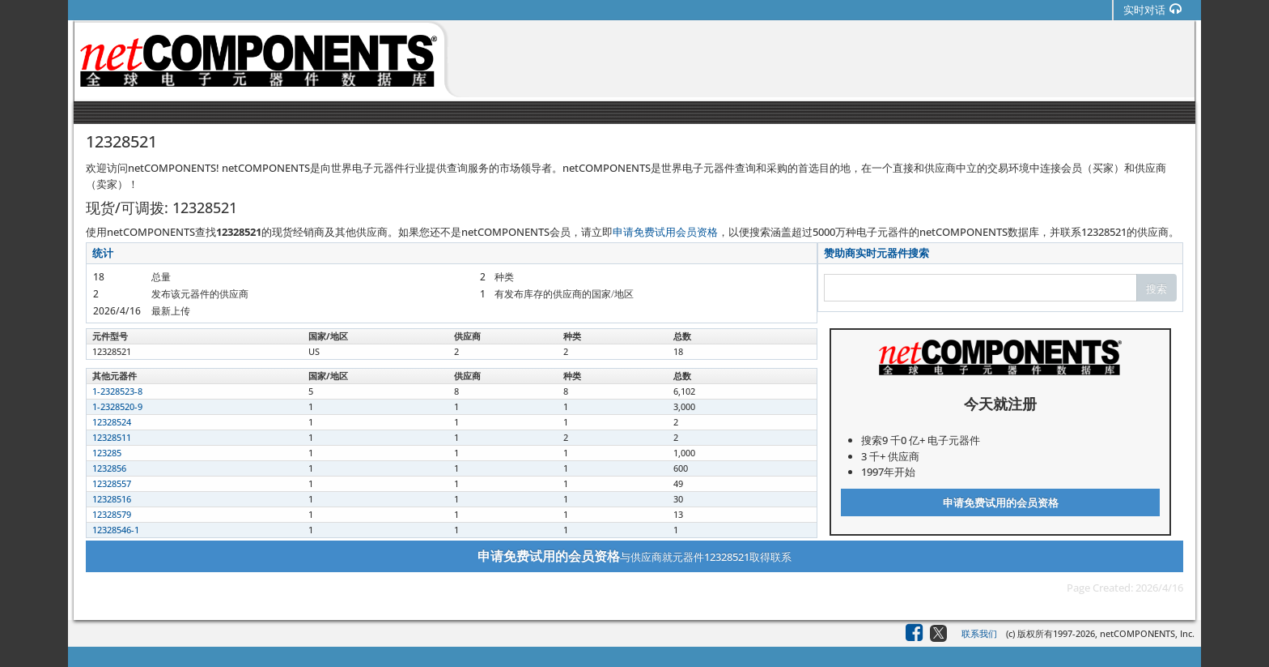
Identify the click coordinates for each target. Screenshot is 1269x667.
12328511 (111, 437)
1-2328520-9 (117, 406)
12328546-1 (115, 530)
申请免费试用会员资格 (665, 231)
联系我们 (979, 633)
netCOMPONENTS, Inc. (1147, 633)
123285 (106, 453)
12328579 (111, 514)
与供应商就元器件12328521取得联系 (634, 556)
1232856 (109, 468)
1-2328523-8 (117, 391)
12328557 (111, 483)
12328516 (111, 499)
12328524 (111, 422)
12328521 (111, 351)
